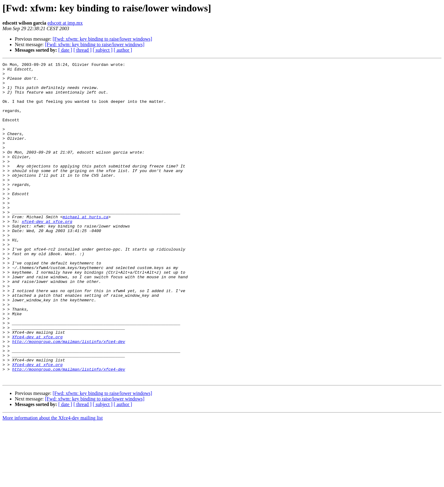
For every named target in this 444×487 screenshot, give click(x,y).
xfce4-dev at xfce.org (47, 253)
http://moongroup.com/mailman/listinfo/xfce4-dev (68, 397)
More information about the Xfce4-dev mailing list (52, 481)
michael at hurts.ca (85, 248)
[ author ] (123, 50)
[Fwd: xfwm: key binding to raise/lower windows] (102, 39)
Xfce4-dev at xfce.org (37, 392)
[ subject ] (103, 50)
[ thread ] (82, 50)
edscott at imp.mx (65, 23)
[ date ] (65, 50)
